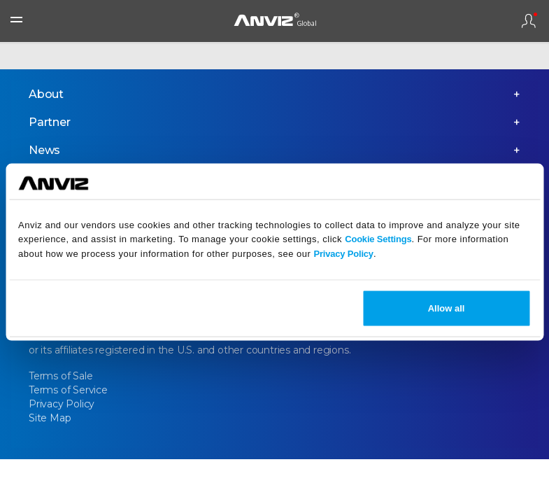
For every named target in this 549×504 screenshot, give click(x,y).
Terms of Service (68, 390)
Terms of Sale (60, 376)
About (46, 94)
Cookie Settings (378, 239)
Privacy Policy (343, 253)
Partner (50, 122)
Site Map (50, 418)
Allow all (446, 307)
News (44, 150)
